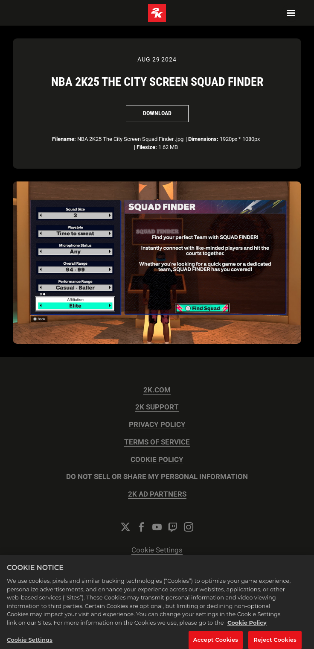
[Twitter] (125, 527)
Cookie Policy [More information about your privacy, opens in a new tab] (247, 624)
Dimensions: (203, 139)
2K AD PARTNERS (157, 494)
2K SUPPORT (157, 407)
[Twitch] (172, 527)
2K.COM (157, 390)
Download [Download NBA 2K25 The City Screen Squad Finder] (157, 113)
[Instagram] (188, 527)
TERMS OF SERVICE (157, 442)
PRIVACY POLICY (157, 425)
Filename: (64, 139)
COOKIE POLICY (157, 460)
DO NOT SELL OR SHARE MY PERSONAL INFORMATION (157, 477)
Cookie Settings (157, 550)
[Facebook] (141, 527)
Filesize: (147, 147)
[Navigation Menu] (291, 13)
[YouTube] (157, 527)
